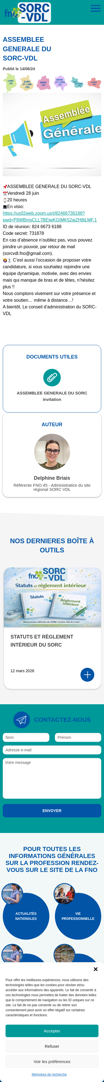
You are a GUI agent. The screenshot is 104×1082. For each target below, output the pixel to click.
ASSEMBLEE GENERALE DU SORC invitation (52, 385)
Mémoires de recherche (49, 1074)
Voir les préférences (52, 1061)
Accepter (52, 1031)
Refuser (52, 1046)
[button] (95, 969)
